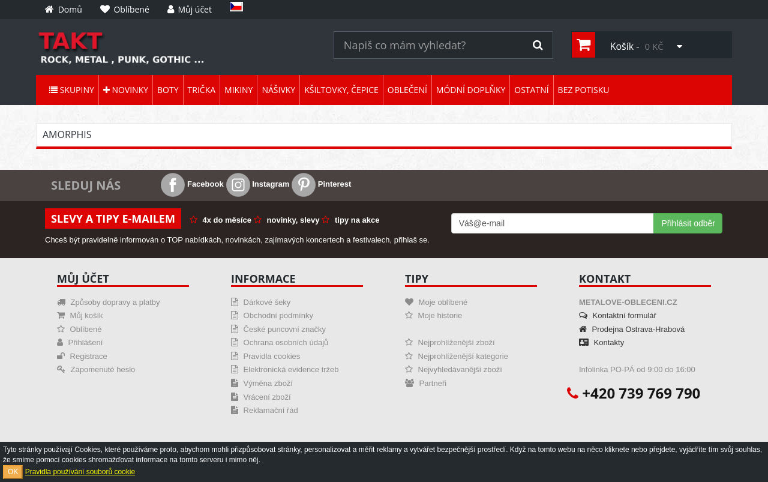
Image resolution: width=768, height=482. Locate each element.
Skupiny (71, 89)
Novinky (125, 89)
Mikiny (238, 89)
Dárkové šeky (260, 302)
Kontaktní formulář (617, 315)
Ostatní (531, 89)
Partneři (425, 383)
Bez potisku (584, 89)
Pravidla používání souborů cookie (80, 472)
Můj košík (80, 315)
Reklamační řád (264, 410)
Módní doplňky (470, 89)
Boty (167, 89)
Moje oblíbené (436, 302)
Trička (202, 89)
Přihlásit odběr (688, 223)
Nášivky (278, 89)
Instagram (258, 183)
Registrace (82, 356)
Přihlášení (80, 342)
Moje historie (433, 315)
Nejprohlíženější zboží (450, 342)
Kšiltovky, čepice (341, 89)
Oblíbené (79, 329)
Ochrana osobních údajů (279, 342)
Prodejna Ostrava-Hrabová (632, 329)
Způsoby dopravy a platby (108, 302)
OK (13, 472)
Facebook (192, 183)
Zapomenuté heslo (96, 369)
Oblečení (407, 89)
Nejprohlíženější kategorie (456, 356)
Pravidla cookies (265, 356)
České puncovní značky (278, 329)
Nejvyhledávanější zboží (453, 369)
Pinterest (321, 183)
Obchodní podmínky (272, 315)
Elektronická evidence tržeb (285, 369)
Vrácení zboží (261, 397)
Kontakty (601, 342)
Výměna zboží (262, 383)
